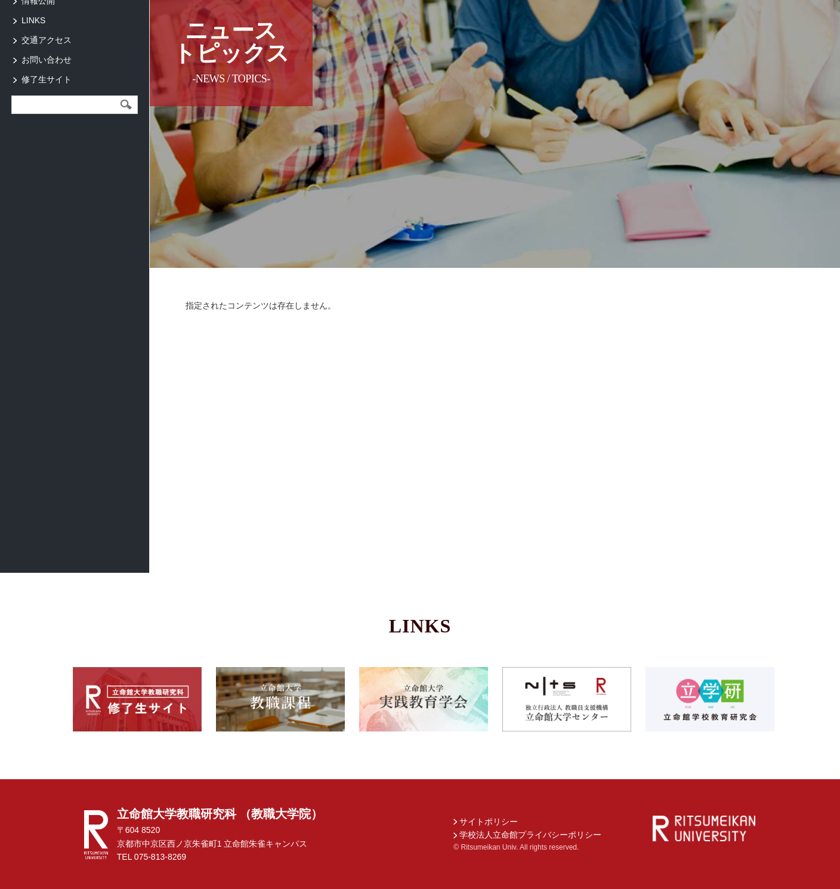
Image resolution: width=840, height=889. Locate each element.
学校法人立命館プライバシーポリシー (530, 834)
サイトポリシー (488, 821)
